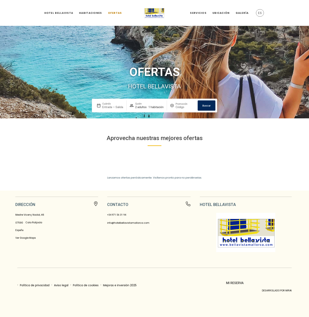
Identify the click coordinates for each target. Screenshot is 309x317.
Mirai (288, 290)
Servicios (198, 13)
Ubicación (221, 13)
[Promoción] (185, 107)
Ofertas (115, 13)
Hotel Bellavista (58, 13)
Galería (242, 13)
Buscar (206, 105)
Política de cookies (86, 285)
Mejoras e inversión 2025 (120, 285)
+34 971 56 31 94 (116, 214)
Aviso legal (61, 285)
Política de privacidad (34, 285)
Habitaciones (90, 13)
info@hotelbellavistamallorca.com (128, 222)
